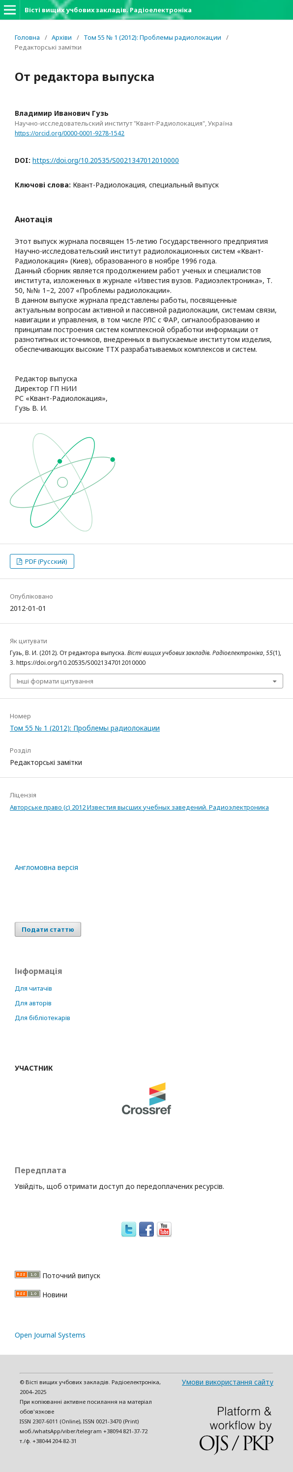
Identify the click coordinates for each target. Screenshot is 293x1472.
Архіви (62, 37)
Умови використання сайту (227, 1382)
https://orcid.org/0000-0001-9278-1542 (69, 133)
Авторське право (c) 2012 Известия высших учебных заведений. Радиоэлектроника (139, 807)
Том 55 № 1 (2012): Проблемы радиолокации (152, 37)
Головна (27, 37)
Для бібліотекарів (42, 1017)
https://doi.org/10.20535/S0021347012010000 (105, 160)
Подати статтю (48, 929)
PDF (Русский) (45, 561)
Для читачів (33, 988)
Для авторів (33, 1003)
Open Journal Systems (50, 1335)
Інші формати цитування (55, 681)
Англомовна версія (46, 867)
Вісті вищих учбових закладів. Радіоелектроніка (108, 9)
